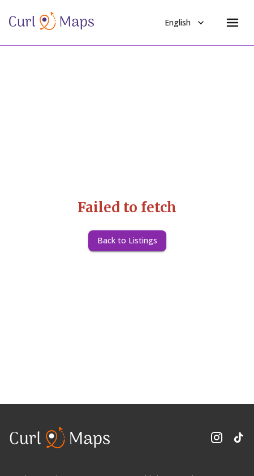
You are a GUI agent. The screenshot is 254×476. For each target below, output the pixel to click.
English (185, 22)
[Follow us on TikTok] (239, 437)
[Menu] (232, 22)
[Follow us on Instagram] (216, 437)
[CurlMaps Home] (51, 22)
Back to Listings (127, 240)
